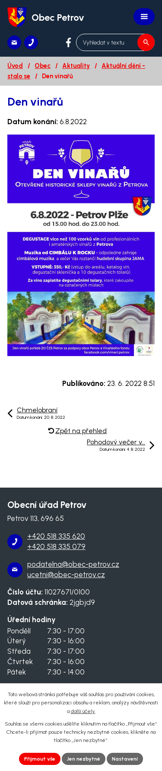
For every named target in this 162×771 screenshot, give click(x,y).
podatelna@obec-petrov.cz (73, 564)
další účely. (83, 711)
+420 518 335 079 (56, 546)
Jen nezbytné (83, 759)
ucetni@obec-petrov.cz (66, 574)
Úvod (15, 66)
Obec (43, 66)
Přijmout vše (39, 759)
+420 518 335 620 (56, 536)
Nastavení (125, 759)
